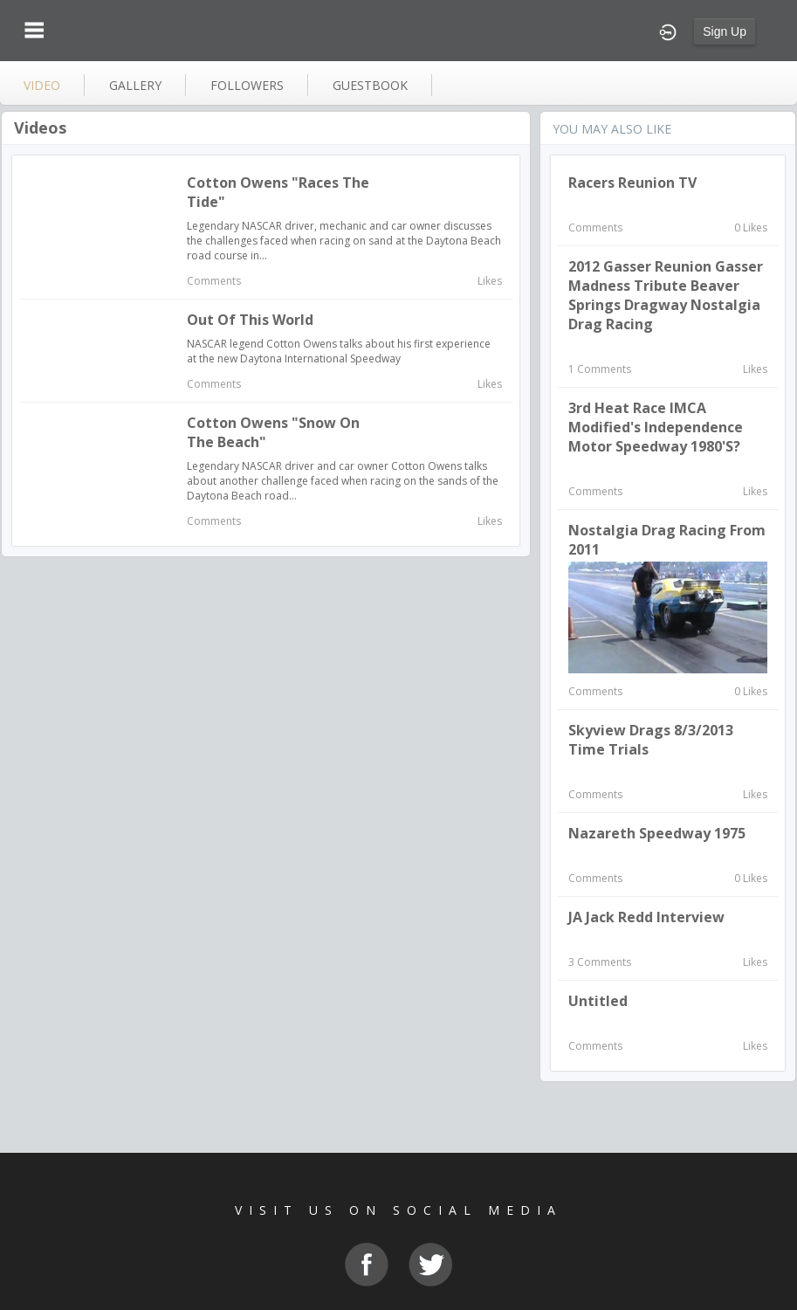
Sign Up (724, 31)
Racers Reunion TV (632, 182)
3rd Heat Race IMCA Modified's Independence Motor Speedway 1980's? (655, 427)
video (42, 85)
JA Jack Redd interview (646, 917)
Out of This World (250, 319)
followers (247, 85)
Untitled (598, 1000)
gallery (135, 85)
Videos (40, 127)
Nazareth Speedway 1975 (656, 833)
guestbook (370, 85)
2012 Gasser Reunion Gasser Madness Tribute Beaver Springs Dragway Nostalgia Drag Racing (665, 295)
